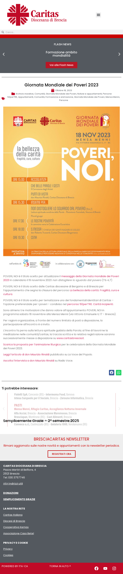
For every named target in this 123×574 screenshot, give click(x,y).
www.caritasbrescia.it (70, 338)
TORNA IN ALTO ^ (60, 566)
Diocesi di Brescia (14, 521)
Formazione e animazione (59, 97)
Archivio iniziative (25, 93)
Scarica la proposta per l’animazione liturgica (32, 344)
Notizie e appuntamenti (89, 93)
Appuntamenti (25, 97)
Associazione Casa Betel (18, 533)
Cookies (8, 555)
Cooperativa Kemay (16, 527)
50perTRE (12, 97)
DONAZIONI (10, 493)
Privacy (8, 549)
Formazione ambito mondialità (61, 54)
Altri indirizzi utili (13, 483)
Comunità (40, 93)
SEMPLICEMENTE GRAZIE (19, 499)
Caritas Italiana (12, 515)
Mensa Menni (112, 97)
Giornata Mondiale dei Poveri (61, 93)
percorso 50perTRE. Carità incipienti (90, 304)
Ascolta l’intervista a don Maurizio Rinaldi (28, 360)
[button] (98, 15)
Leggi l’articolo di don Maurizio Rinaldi (26, 354)
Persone (107, 93)
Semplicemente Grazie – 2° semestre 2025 (41, 420)
